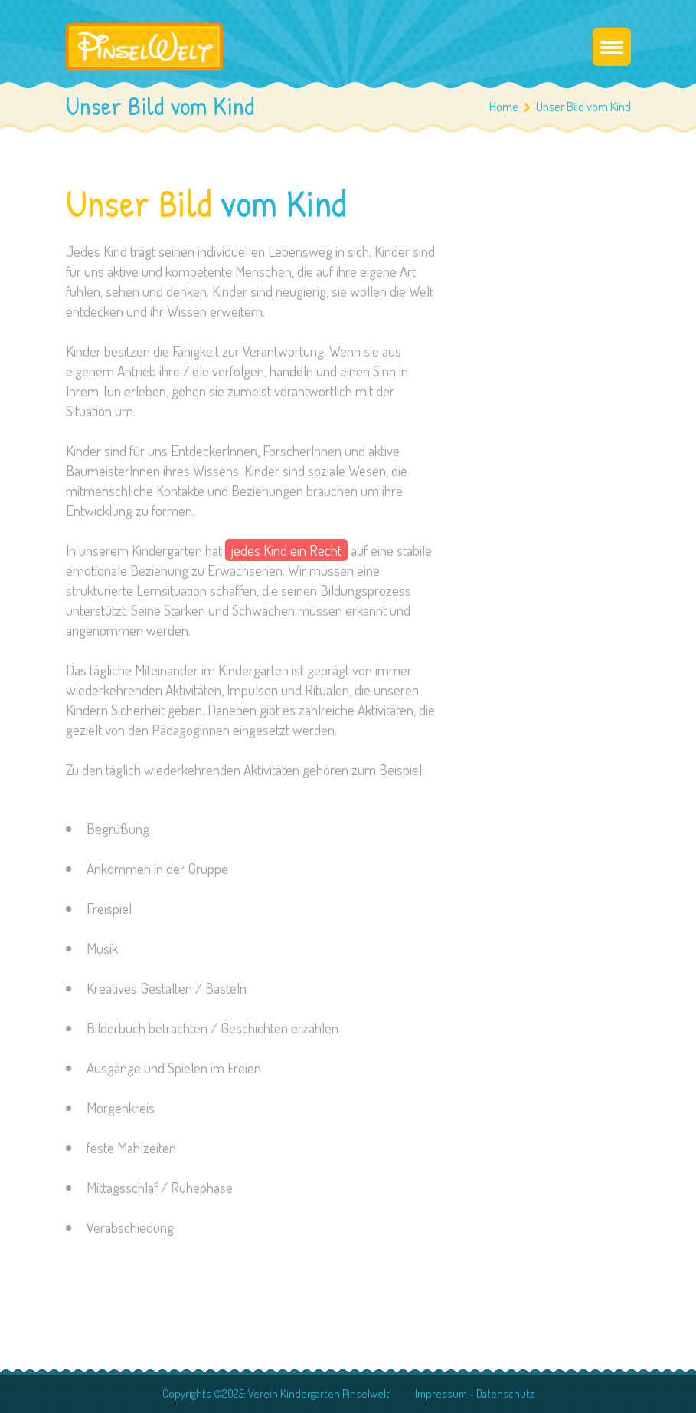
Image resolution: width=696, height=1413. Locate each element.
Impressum (441, 1393)
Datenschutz (505, 1393)
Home (503, 106)
